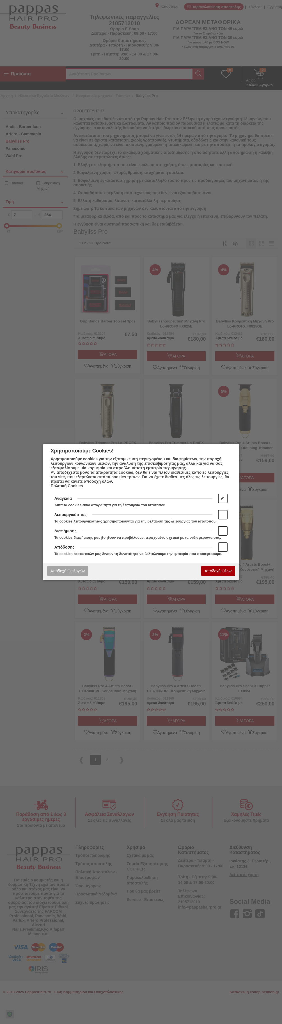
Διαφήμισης (65, 531)
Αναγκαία (63, 498)
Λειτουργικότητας (70, 514)
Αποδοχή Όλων (218, 571)
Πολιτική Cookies (67, 486)
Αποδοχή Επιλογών (68, 571)
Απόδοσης (64, 547)
